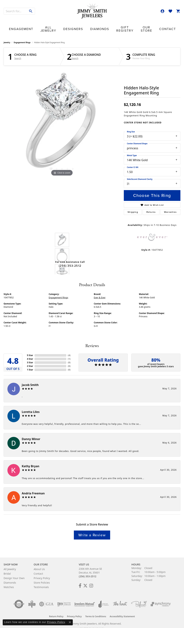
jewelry (7, 36)
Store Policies (42, 577)
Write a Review (92, 529)
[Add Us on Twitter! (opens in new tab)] (85, 580)
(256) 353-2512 (70, 260)
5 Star (30, 349)
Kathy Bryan (30, 460)
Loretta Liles (31, 406)
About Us (39, 563)
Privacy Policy (42, 572)
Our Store (136, 25)
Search (17, 53)
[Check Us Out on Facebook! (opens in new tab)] (80, 580)
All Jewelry (54, 25)
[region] (62, 117)
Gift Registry (115, 25)
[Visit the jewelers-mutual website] (84, 598)
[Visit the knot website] (120, 598)
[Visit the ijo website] (64, 598)
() (69, 349)
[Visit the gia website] (46, 598)
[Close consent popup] (70, 622)
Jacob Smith (30, 379)
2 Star (30, 360)
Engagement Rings (22, 36)
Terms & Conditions (95, 610)
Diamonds (93, 25)
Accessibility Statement (122, 610)
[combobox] (15, 11)
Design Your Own (14, 572)
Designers (74, 25)
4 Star (30, 353)
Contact (154, 25)
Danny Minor (31, 433)
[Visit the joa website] (103, 598)
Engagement (32, 25)
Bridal (7, 568)
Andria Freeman (33, 488)
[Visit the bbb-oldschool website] (32, 598)
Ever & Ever (99, 291)
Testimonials (41, 581)
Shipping (133, 206)
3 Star (30, 356)
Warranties (170, 206)
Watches (9, 581)
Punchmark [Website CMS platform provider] (98, 623)
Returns (151, 206)
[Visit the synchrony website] (161, 598)
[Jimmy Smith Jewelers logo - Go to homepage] (92, 11)
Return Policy (56, 610)
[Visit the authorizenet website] (18, 598)
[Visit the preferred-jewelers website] (139, 598)
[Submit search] (31, 11)
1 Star (30, 363)
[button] (162, 11)
